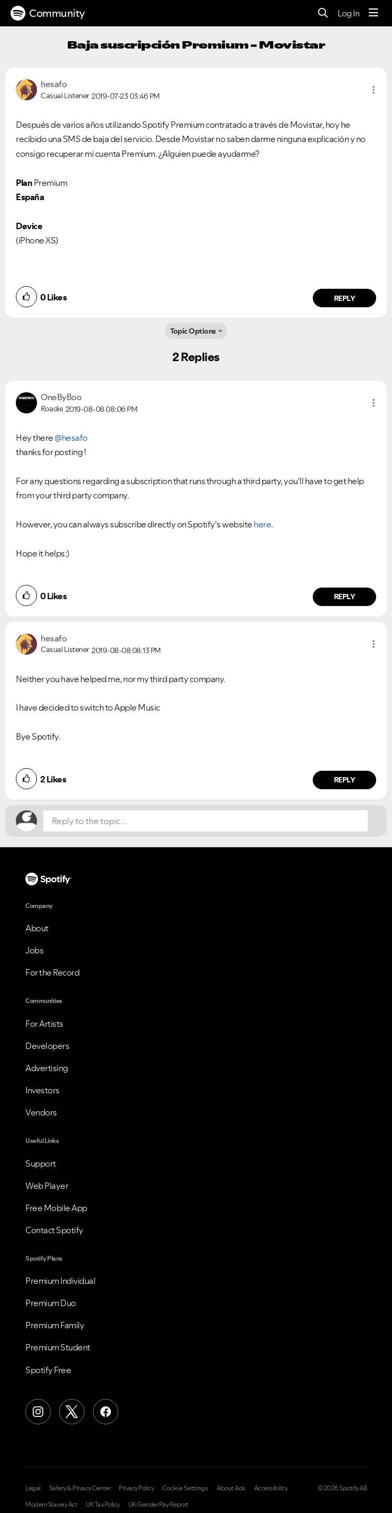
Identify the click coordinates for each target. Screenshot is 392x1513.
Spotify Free (48, 1370)
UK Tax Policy (103, 1504)
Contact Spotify (54, 1230)
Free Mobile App (56, 1208)
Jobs (34, 950)
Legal (33, 1488)
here (262, 524)
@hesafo (71, 437)
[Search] (323, 13)
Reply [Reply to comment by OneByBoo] (345, 596)
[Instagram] (38, 1411)
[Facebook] (105, 1411)
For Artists (44, 1023)
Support (40, 1163)
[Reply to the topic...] (205, 820)
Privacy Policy (136, 1488)
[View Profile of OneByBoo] (61, 397)
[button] (373, 90)
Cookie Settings (185, 1488)
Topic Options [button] (193, 331)
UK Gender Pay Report (158, 1504)
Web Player (46, 1186)
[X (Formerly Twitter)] (72, 1411)
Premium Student (57, 1347)
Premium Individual (60, 1281)
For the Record (52, 972)
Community (48, 13)
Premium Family (54, 1325)
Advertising (46, 1068)
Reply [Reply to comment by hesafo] (345, 298)
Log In (348, 13)
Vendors (41, 1112)
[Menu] (373, 13)
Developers (47, 1046)
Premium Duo (50, 1303)
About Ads (231, 1488)
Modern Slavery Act (51, 1504)
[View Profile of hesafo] (54, 84)
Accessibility (271, 1488)
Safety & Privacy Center (80, 1488)
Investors (42, 1090)
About (37, 928)
